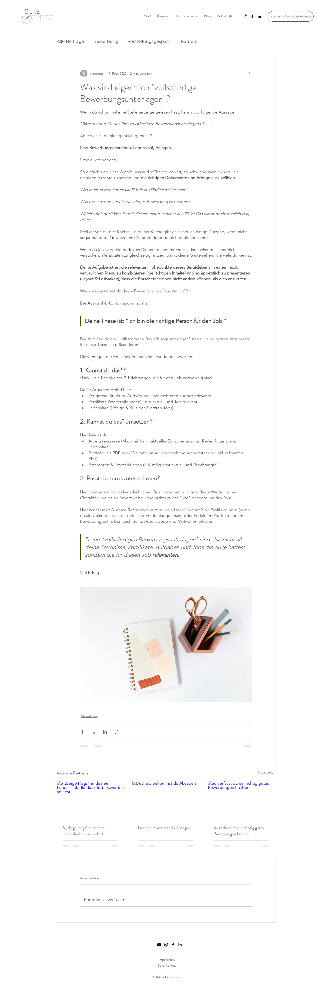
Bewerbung (105, 41)
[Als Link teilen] (116, 732)
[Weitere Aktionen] (249, 73)
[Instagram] (245, 16)
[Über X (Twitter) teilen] (93, 732)
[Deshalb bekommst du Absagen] (166, 800)
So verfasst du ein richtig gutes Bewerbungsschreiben (239, 831)
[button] (223, 16)
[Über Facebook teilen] (82, 732)
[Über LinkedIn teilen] (105, 732)
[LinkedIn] (259, 16)
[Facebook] (252, 16)
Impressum (166, 960)
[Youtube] (159, 944)
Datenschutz (167, 965)
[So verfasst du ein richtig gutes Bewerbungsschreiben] (241, 800)
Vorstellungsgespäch (149, 41)
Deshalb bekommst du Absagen (164, 828)
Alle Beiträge (70, 41)
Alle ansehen (266, 772)
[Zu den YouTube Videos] (291, 16)
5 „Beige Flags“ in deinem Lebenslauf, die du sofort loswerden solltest (84, 831)
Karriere (189, 41)
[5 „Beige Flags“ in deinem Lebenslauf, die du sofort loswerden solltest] (90, 800)
